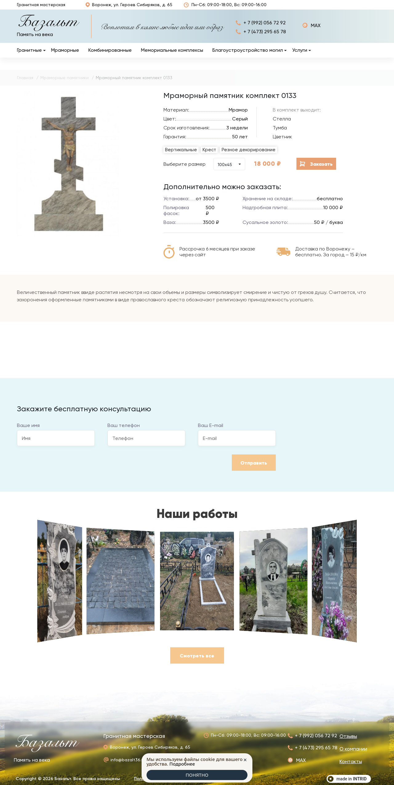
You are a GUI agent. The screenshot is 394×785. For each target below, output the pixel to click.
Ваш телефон (123, 432)
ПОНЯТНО (197, 775)
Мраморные (65, 56)
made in (351, 778)
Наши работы (295, 8)
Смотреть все (197, 662)
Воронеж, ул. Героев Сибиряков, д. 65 (128, 8)
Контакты (366, 8)
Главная (25, 84)
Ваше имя (28, 432)
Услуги (299, 56)
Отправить (253, 469)
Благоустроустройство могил (247, 56)
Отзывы (273, 8)
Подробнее (182, 764)
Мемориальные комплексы (172, 56)
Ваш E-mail (210, 432)
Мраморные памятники (64, 84)
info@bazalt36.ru (128, 759)
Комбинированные (110, 56)
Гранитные (29, 56)
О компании (334, 8)
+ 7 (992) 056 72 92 (264, 29)
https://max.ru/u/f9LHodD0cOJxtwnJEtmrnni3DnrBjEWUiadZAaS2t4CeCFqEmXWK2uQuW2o (311, 32)
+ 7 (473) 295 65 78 (264, 38)
